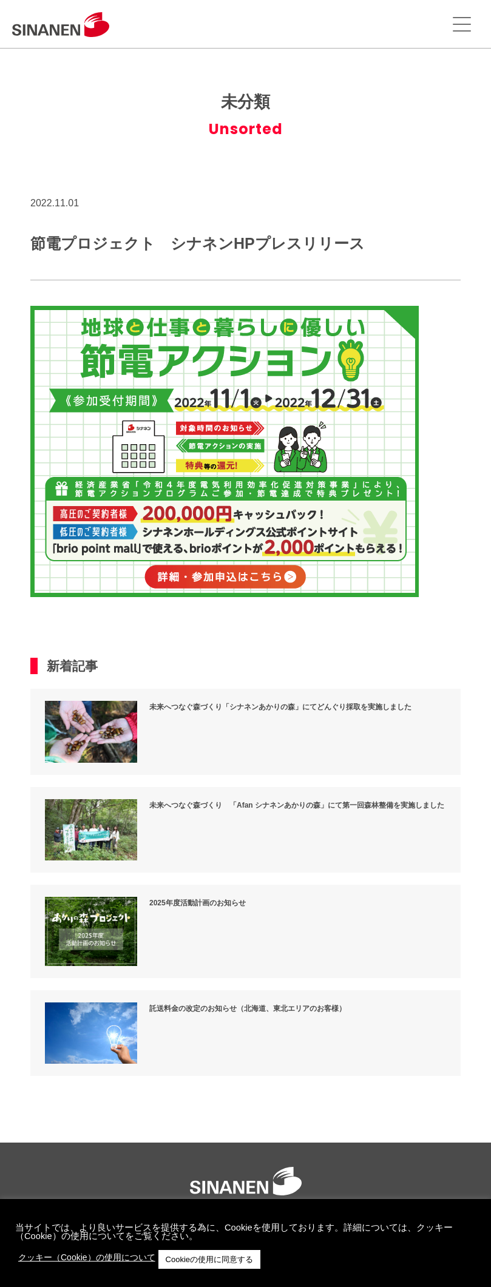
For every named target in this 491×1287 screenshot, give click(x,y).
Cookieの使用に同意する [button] (209, 1259)
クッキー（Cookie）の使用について (86, 1257)
